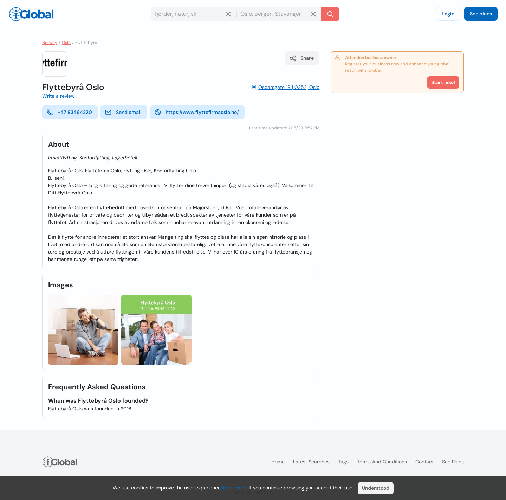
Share (301, 58)
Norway (49, 42)
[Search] (330, 14)
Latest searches (311, 462)
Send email (123, 112)
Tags (343, 462)
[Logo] (31, 14)
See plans (481, 14)
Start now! (443, 82)
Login (448, 14)
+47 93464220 (69, 112)
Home (278, 462)
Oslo (66, 42)
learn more (234, 488)
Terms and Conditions (382, 462)
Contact (424, 462)
